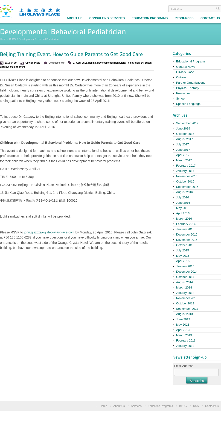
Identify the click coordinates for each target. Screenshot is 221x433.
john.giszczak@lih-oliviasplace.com (49, 232)
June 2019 (183, 128)
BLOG (12, 39)
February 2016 (186, 224)
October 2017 (185, 133)
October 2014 (185, 277)
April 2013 (183, 330)
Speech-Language (188, 104)
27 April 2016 (80, 63)
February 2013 (186, 340)
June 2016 (183, 202)
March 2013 (184, 335)
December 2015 (187, 234)
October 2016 (185, 181)
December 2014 (187, 271)
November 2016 (187, 176)
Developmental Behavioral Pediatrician (118, 63)
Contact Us (212, 406)
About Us (74, 18)
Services (136, 406)
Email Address (183, 366)
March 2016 (184, 218)
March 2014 (184, 287)
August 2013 (184, 314)
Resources (183, 18)
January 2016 (185, 229)
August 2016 (184, 192)
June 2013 (183, 319)
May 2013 (182, 324)
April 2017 (183, 155)
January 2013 (185, 346)
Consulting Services (107, 18)
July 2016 (182, 197)
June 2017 (183, 149)
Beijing (92, 63)
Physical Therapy (187, 88)
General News (185, 66)
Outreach (182, 77)
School (180, 98)
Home (3, 39)
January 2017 (185, 171)
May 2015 (182, 255)
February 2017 (186, 165)
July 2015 (182, 250)
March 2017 (184, 160)
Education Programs (150, 18)
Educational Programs (191, 61)
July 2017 (182, 144)
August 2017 (184, 139)
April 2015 (183, 261)
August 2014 (184, 282)
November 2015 (187, 240)
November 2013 (187, 298)
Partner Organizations (190, 82)
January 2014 (185, 293)
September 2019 (187, 123)
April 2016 (183, 213)
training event (17, 67)
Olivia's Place (33, 63)
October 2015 (185, 245)
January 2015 (185, 266)
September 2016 (187, 187)
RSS (196, 406)
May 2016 (182, 208)
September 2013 (187, 308)
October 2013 (185, 303)
